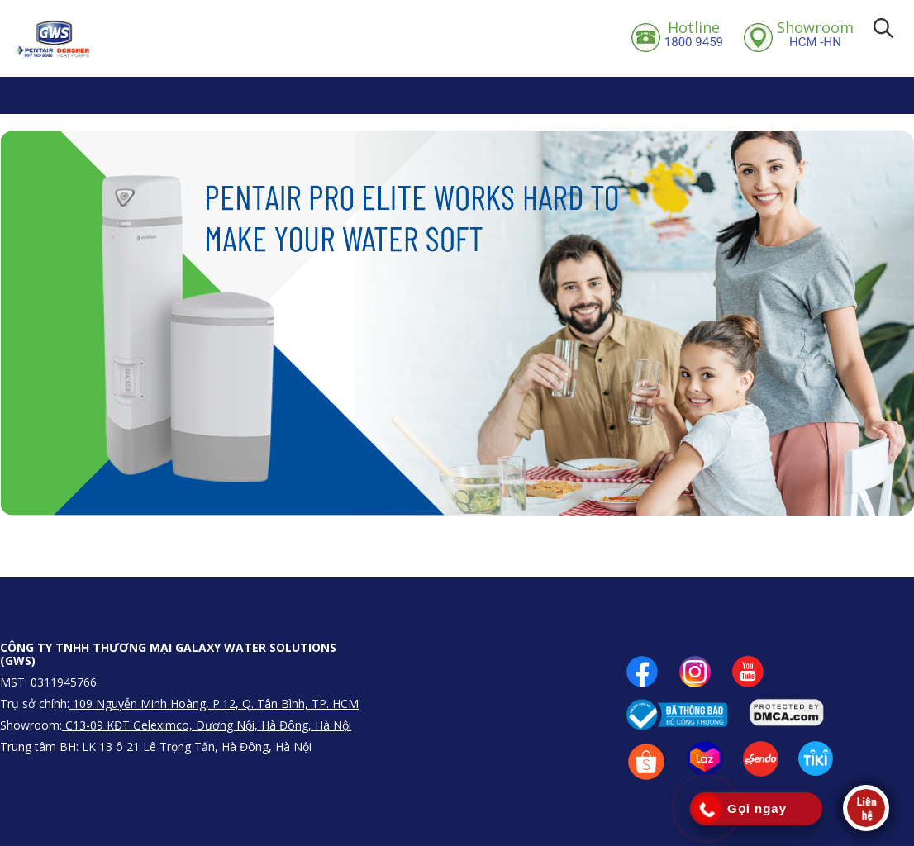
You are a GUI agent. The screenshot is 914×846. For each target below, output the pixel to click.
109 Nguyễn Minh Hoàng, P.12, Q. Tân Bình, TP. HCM (214, 703)
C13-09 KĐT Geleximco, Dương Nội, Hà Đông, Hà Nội (206, 725)
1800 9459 (693, 34)
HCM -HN (815, 34)
